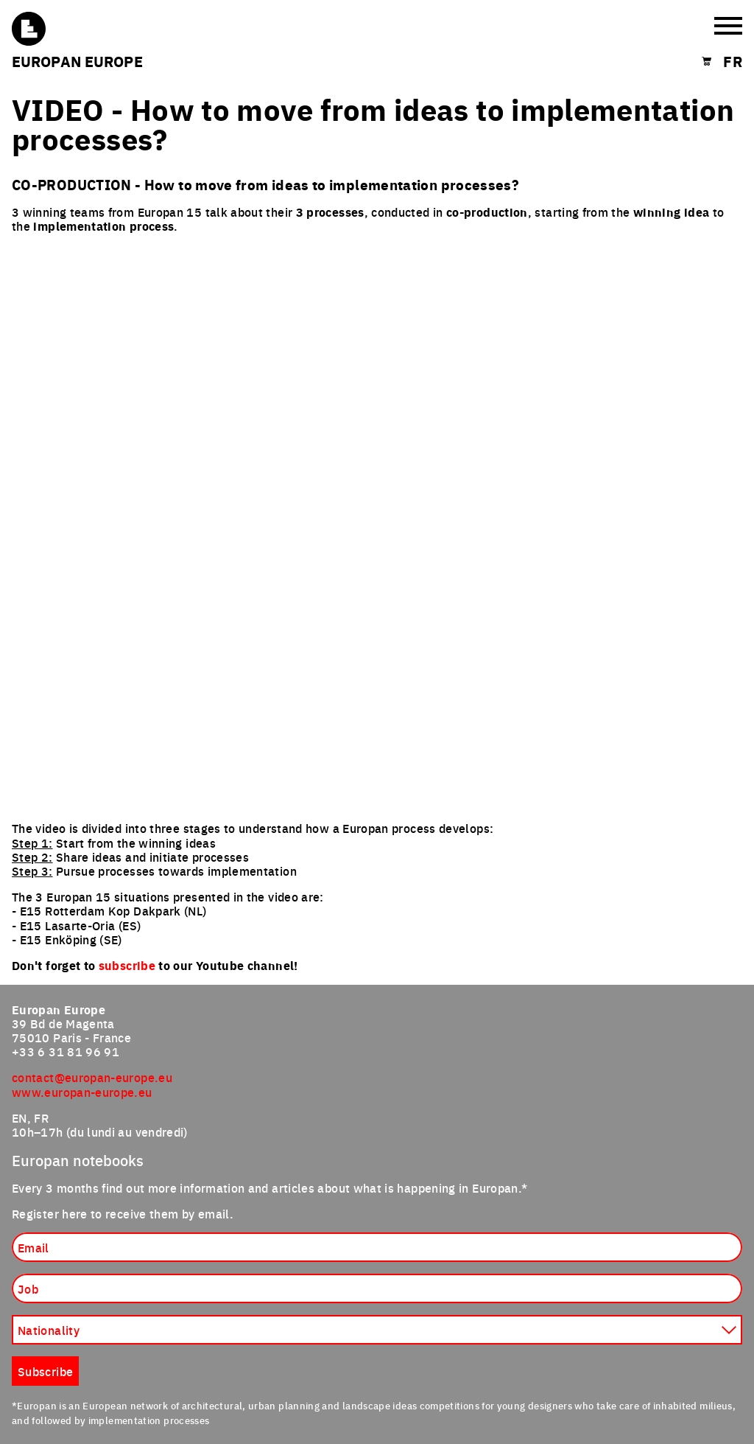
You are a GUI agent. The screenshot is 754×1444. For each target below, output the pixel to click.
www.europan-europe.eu (82, 1092)
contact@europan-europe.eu (92, 1077)
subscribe (127, 965)
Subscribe (45, 1371)
